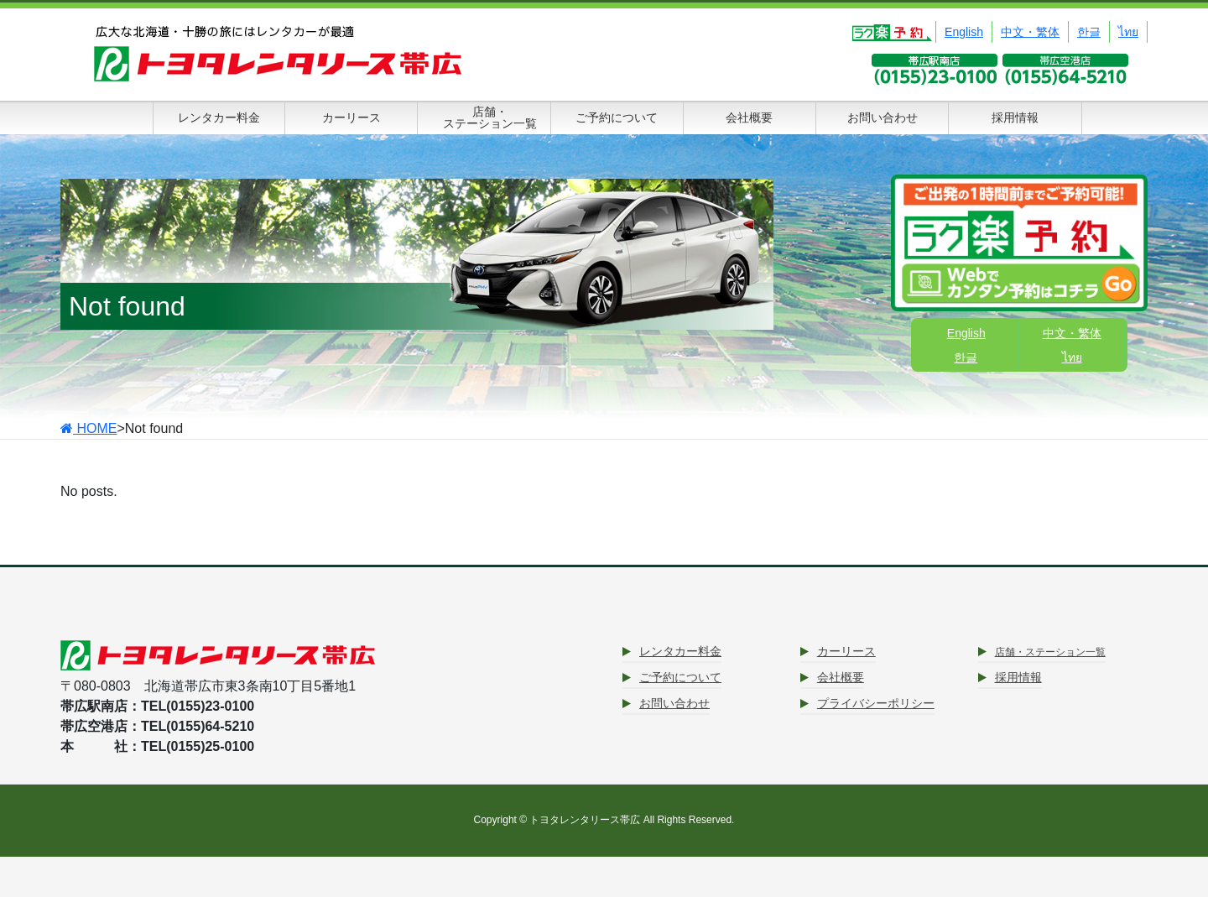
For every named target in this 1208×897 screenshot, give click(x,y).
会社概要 (840, 677)
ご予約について (680, 677)
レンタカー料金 (680, 651)
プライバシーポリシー (876, 703)
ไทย (1128, 32)
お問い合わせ (674, 703)
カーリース (846, 651)
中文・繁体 (1030, 32)
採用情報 (1018, 677)
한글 (1089, 32)
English (964, 32)
